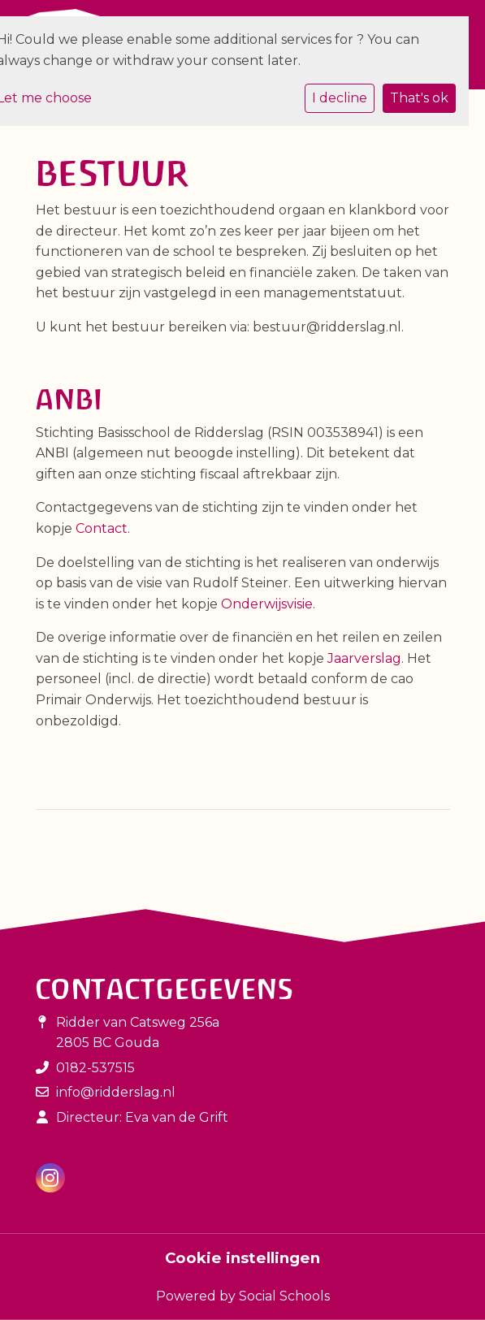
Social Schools (284, 1296)
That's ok (419, 98)
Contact (102, 528)
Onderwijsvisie (267, 604)
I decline (339, 98)
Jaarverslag (364, 658)
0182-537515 (95, 1067)
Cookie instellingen (242, 1258)
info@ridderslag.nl (115, 1092)
